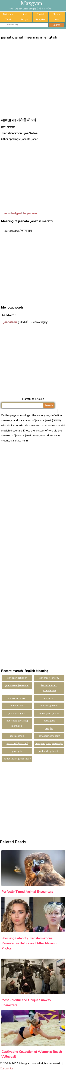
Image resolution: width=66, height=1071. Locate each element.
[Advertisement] (33, 77)
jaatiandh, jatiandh (49, 751)
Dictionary (8, 14)
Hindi (24, 14)
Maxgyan (31, 3)
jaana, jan (49, 698)
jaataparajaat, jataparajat (49, 743)
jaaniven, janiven (49, 705)
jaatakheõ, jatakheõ (17, 743)
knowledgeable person (20, 213)
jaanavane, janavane (17, 685)
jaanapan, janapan (17, 677)
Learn (56, 19)
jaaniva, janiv (17, 705)
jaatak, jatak (17, 736)
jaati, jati (17, 751)
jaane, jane (49, 720)
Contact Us (7, 1068)
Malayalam (40, 19)
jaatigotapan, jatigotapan (17, 758)
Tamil (8, 19)
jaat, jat (49, 728)
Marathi (56, 14)
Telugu (24, 19)
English (40, 14)
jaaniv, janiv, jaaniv (49, 713)
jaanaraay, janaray (49, 677)
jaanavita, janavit (17, 698)
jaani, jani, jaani (17, 713)
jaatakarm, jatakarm (49, 736)
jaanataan (10, 322)
